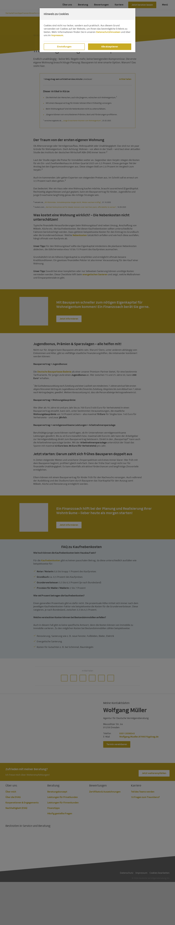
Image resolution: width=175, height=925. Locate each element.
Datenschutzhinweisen (108, 32)
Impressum (57, 35)
